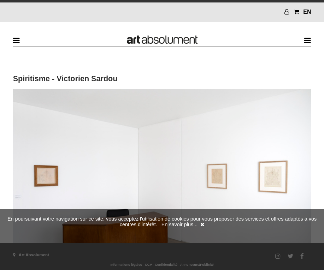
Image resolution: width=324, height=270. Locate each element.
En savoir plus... (179, 224)
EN (307, 12)
